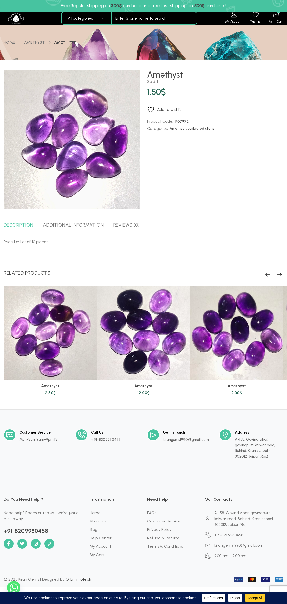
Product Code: (160, 121)
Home (9, 42)
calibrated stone (201, 128)
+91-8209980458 (106, 439)
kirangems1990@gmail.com (186, 439)
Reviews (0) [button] (126, 225)
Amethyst (34, 42)
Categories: (157, 128)
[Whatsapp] (13, 591)
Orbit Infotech (78, 579)
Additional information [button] (73, 225)
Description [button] (18, 225)
